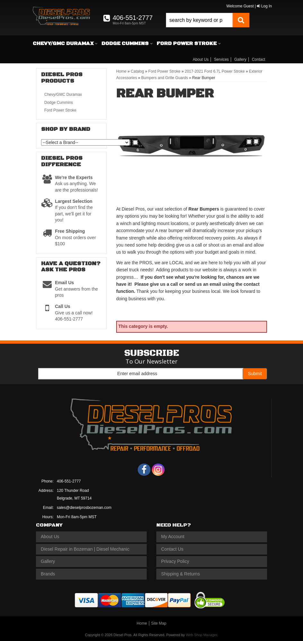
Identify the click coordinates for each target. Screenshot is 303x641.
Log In (264, 6)
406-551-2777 (69, 481)
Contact (258, 59)
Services (221, 59)
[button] (207, 20)
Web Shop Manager (201, 635)
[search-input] (199, 20)
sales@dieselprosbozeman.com (84, 507)
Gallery (240, 59)
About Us (201, 59)
